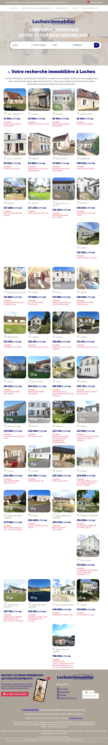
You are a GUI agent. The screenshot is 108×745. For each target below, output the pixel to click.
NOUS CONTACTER (90, 8)
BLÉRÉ (61, 695)
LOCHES (62, 689)
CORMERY (63, 692)
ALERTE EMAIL (95, 2)
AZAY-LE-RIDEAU (67, 698)
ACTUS (75, 8)
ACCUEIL (14, 8)
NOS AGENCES (62, 8)
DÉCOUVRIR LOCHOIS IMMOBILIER (37, 8)
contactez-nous (75, 718)
